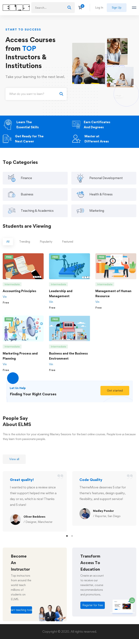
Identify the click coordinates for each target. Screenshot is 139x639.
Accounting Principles (19, 294)
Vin (5, 300)
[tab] (8, 245)
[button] (114, 394)
